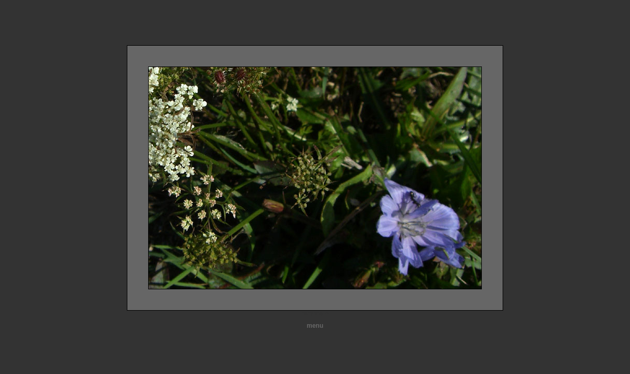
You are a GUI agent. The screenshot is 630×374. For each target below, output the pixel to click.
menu (315, 325)
